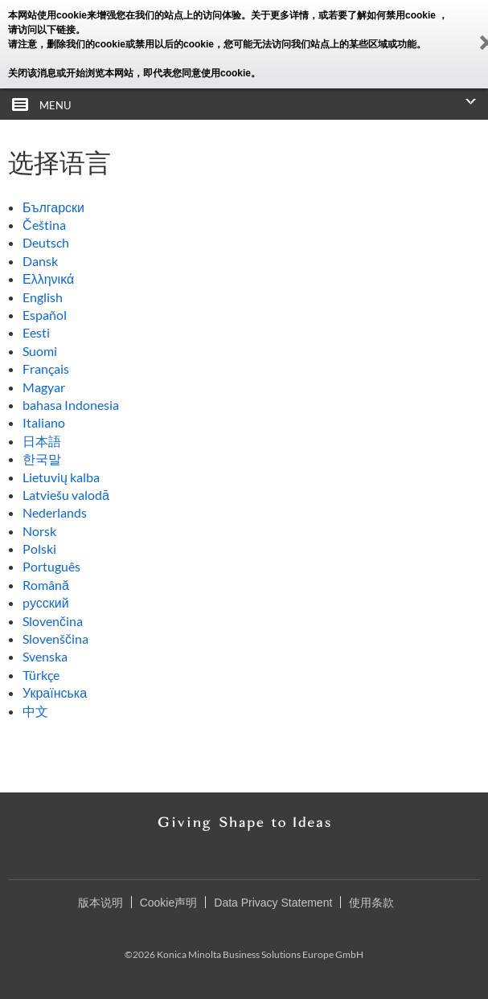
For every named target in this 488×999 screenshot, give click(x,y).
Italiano (44, 422)
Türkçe (41, 674)
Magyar (44, 387)
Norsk (39, 530)
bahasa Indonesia (71, 404)
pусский (46, 602)
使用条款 (371, 902)
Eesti (36, 332)
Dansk (40, 260)
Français (46, 368)
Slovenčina (53, 620)
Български (53, 207)
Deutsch (46, 242)
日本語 (42, 440)
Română (46, 584)
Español (45, 314)
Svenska (45, 656)
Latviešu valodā (66, 494)
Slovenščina (55, 638)
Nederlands (55, 512)
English (43, 297)
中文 (35, 711)
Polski (39, 548)
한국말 (42, 458)
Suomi (40, 350)
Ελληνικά (48, 278)
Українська (55, 692)
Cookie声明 (169, 902)
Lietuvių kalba (61, 477)
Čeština (44, 224)
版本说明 (100, 902)
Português (51, 566)
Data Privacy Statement (273, 902)
